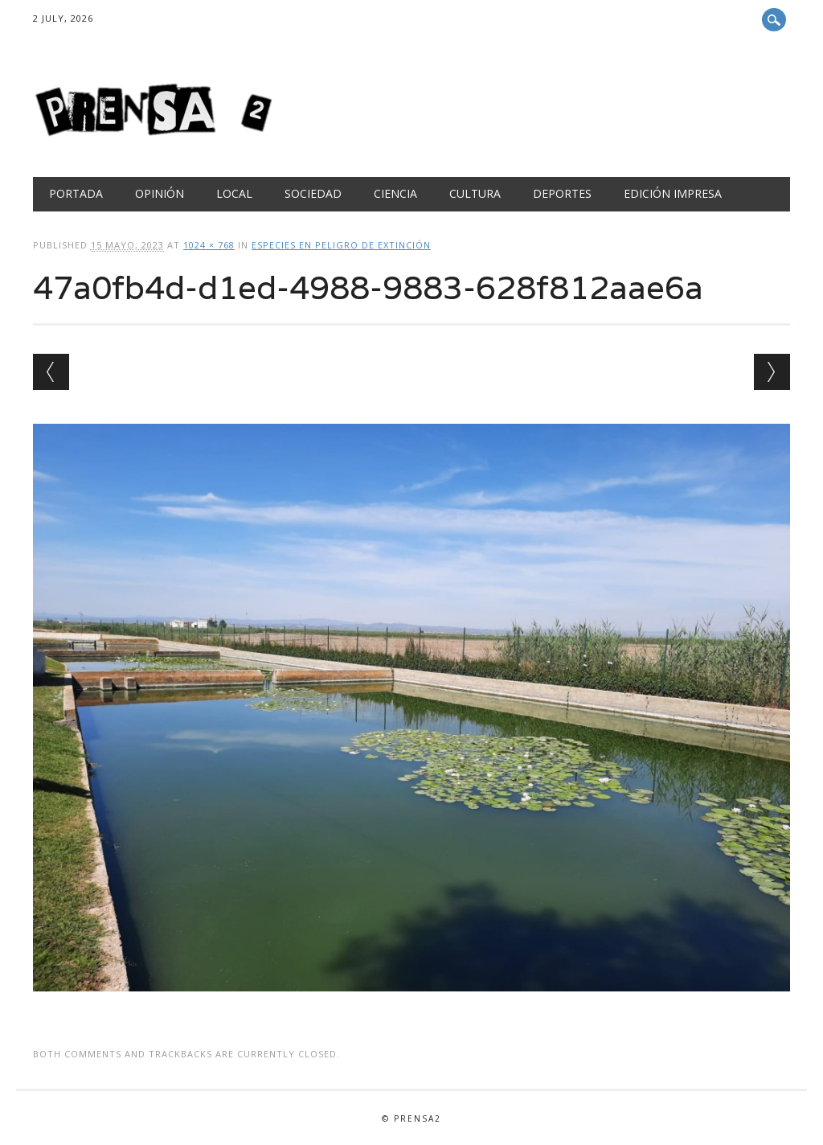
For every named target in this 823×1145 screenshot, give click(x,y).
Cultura (475, 193)
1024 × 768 (209, 245)
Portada (76, 193)
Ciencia (395, 193)
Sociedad (313, 193)
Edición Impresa (673, 193)
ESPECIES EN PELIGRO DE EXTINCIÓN (341, 245)
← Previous (51, 372)
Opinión (159, 193)
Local (234, 193)
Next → (772, 372)
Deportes (562, 193)
